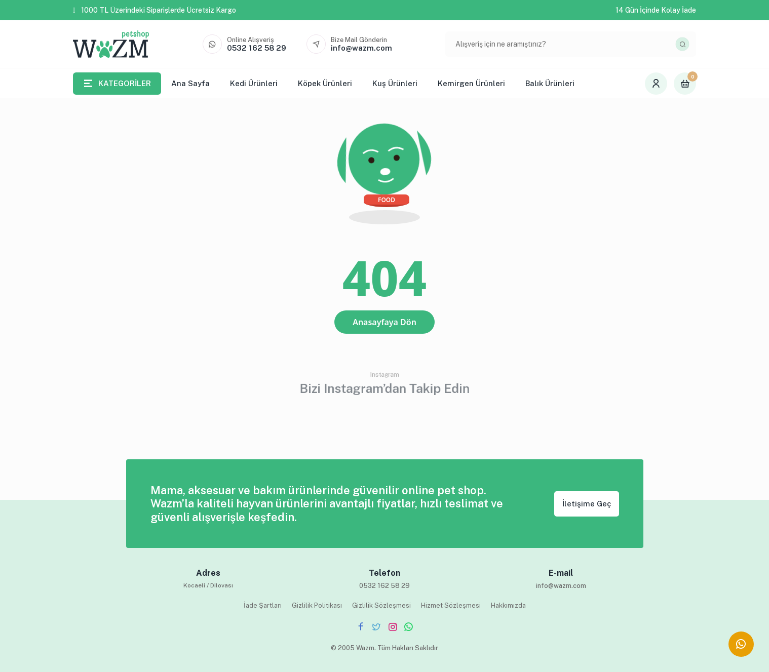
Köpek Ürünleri (325, 83)
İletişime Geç (586, 503)
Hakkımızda (508, 605)
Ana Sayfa (190, 83)
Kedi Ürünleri (254, 83)
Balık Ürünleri (549, 83)
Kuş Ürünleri (394, 83)
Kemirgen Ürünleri (471, 83)
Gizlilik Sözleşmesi (381, 605)
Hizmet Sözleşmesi (451, 605)
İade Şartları (263, 605)
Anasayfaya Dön (384, 322)
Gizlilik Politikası (317, 605)
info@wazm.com (561, 585)
